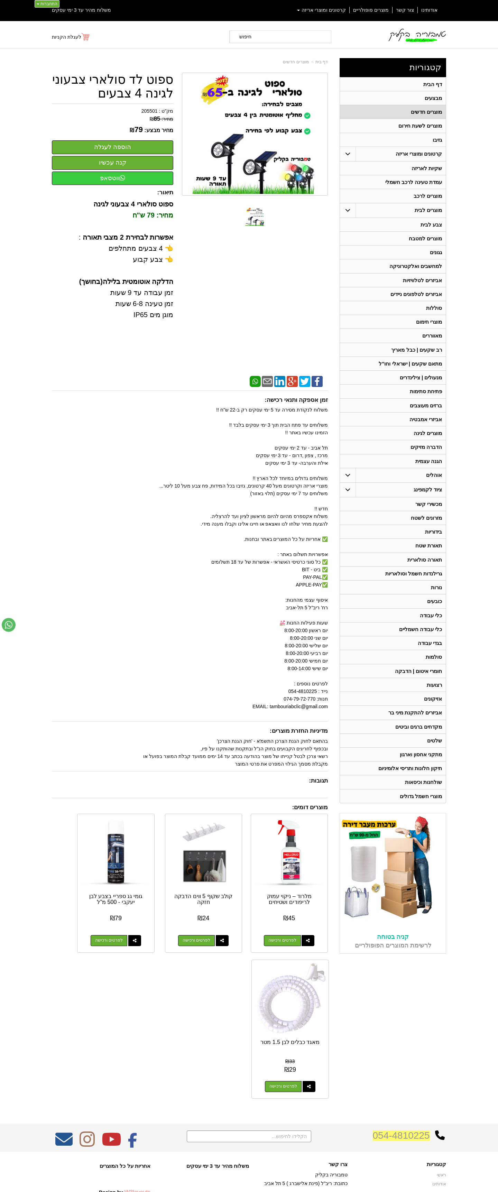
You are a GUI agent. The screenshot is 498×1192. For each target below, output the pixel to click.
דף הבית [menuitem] (432, 84)
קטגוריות (425, 67)
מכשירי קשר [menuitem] (428, 511)
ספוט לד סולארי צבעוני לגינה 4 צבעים (112, 86)
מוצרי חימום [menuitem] (429, 326)
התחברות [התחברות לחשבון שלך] (47, 3)
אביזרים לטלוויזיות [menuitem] (422, 283)
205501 (149, 111)
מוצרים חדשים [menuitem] (426, 112)
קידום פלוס (237, 1180)
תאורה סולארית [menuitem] (424, 568)
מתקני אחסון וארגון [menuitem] (421, 766)
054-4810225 (401, 1002)
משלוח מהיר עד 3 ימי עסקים (81, 10)
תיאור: (165, 192)
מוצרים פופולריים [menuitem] (371, 10)
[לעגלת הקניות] (71, 37)
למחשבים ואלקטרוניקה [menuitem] (415, 269)
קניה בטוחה (393, 949)
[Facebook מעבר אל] (132, 1011)
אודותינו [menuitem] (429, 10)
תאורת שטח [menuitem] (428, 553)
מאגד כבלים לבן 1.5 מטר (83, 883)
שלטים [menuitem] (434, 752)
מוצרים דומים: (310, 807)
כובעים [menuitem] (434, 610)
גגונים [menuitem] (436, 255)
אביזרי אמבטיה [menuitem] (425, 425)
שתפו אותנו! (337, 1088)
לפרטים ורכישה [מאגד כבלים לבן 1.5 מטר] (75, 924)
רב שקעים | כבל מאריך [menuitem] (416, 354)
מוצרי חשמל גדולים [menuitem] (421, 809)
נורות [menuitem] (436, 596)
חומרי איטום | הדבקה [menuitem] (418, 681)
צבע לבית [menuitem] (431, 227)
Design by (124, 1059)
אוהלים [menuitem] (434, 482)
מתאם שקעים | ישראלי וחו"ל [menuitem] (410, 368)
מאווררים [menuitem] (432, 340)
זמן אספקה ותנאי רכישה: (296, 400)
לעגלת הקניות (66, 37)
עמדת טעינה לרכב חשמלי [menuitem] (413, 184)
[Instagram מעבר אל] (87, 1011)
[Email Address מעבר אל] (64, 1011)
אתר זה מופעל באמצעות (249, 1180)
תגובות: (318, 780)
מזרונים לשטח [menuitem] (426, 525)
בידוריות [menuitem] (433, 539)
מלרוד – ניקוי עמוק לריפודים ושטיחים (297, 883)
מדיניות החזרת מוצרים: (299, 731)
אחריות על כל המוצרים (125, 1033)
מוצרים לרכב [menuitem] (428, 198)
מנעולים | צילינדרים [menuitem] (421, 383)
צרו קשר (338, 1031)
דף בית (321, 61)
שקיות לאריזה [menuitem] (427, 170)
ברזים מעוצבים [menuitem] (426, 411)
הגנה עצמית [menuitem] (428, 468)
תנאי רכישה (337, 1070)
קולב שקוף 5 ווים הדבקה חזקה (225, 883)
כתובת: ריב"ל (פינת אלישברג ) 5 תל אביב (306, 1050)
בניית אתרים (219, 1180)
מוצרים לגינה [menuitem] (428, 439)
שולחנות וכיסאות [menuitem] (423, 794)
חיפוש (245, 36)
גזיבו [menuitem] (437, 141)
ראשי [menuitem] (441, 1042)
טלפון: (341, 1061)
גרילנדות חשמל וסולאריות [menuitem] (413, 582)
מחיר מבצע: (158, 130)
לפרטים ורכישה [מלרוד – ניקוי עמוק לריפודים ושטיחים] (290, 924)
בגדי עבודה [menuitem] (430, 653)
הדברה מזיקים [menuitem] (426, 453)
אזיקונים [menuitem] (433, 709)
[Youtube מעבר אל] (111, 1011)
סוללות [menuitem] (434, 312)
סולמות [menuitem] (434, 667)
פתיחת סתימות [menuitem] (426, 397)
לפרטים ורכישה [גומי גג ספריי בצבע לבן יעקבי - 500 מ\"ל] (147, 924)
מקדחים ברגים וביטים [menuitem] (418, 738)
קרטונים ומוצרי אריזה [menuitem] (321, 10)
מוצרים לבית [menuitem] (428, 212)
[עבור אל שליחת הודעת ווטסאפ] (9, 625)
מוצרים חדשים (295, 61)
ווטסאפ (112, 178)
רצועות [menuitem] (434, 695)
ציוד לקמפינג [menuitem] (428, 496)
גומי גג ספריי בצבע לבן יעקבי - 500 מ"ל (154, 886)
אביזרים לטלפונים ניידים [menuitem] (416, 298)
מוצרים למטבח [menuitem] (425, 241)
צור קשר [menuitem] (405, 10)
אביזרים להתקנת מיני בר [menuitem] (415, 724)
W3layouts (137, 1059)
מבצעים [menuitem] (433, 98)
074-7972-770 (320, 1061)
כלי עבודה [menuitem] (431, 624)
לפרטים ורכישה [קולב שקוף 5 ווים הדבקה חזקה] (218, 924)
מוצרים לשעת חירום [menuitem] (420, 127)
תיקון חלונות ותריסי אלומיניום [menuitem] (410, 780)
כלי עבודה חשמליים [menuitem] (420, 638)
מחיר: (161, 119)
